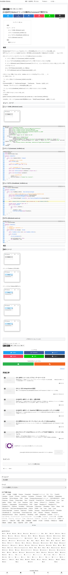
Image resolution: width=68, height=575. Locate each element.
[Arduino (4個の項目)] (20, 534)
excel (62, 498)
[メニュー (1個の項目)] (24, 557)
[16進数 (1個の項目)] (14, 534)
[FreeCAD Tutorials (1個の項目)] (21, 541)
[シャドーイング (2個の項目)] (27, 555)
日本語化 (46, 521)
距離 (30, 522)
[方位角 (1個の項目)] (39, 560)
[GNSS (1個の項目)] (43, 541)
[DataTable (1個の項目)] (49, 536)
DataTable (5, 498)
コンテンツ (15, 22)
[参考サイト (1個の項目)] (5, 560)
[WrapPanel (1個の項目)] (62, 553)
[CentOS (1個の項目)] (52, 534)
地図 (18, 521)
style (49, 508)
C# (4, 8)
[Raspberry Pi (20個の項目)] (62, 543)
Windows (47, 512)
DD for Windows (13, 498)
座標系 (34, 521)
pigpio (36, 504)
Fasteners (5, 500)
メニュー (18, 518)
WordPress (22, 514)
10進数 (9, 494)
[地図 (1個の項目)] (17, 560)
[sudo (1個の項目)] (48, 548)
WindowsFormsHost (7, 514)
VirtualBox (59, 510)
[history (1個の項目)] (4, 543)
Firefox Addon (19, 500)
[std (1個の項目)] (35, 548)
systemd (16, 510)
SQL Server (5, 508)
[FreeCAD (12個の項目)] (5, 541)
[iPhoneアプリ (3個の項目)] (11, 543)
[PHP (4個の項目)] (51, 543)
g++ (58, 500)
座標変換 (28, 521)
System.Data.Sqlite (7, 510)
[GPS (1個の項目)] (48, 541)
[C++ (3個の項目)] (47, 534)
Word (16, 514)
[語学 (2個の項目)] (48, 562)
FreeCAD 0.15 (40, 500)
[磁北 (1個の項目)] (21, 562)
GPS (14, 502)
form (25, 500)
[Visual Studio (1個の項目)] (52, 550)
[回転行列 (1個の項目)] (12, 560)
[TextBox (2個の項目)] (11, 550)
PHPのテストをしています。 (34, 339)
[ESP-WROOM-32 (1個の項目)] (29, 539)
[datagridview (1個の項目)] (42, 536)
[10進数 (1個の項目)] (9, 534)
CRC (44, 496)
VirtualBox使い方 (6, 512)
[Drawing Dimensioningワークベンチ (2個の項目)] (15, 539)
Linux (57, 502)
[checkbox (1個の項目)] (58, 534)
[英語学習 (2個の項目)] (34, 562)
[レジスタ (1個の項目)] (48, 557)
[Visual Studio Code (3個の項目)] (61, 550)
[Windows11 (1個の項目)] (21, 553)
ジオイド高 (52, 516)
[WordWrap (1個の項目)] (51, 553)
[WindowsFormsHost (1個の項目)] (31, 553)
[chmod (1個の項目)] (63, 534)
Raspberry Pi (42, 504)
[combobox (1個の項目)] (17, 536)
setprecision (37, 506)
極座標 (61, 521)
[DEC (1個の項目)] (64, 536)
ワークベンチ (52, 518)
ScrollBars (21, 506)
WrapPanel (42, 514)
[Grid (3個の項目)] (53, 541)
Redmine (14, 506)
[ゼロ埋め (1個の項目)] (5, 557)
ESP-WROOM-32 (54, 498)
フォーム (11, 518)
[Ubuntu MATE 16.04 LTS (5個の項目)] (27, 550)
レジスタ (44, 518)
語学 (26, 522)
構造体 (4, 522)
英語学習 (20, 522)
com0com (24, 496)
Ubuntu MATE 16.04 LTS (47, 510)
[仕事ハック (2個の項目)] (62, 557)
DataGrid (50, 496)
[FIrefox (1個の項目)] (50, 539)
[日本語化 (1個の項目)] (45, 560)
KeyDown (51, 502)
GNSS (9, 502)
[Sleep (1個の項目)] (60, 546)
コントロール (5, 516)
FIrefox (11, 500)
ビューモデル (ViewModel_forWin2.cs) (18, 35)
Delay (26, 498)
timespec (37, 510)
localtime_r (5, 504)
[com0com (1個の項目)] (11, 536)
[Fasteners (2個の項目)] (43, 539)
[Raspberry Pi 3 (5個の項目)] (6, 546)
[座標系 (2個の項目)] (33, 560)
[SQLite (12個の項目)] (4, 548)
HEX (30, 502)
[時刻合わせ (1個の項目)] (51, 560)
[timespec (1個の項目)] (17, 550)
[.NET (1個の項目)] (4, 534)
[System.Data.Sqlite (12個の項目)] (55, 548)
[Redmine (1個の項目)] (21, 546)
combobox (31, 496)
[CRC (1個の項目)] (30, 536)
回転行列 (12, 521)
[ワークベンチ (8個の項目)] (55, 557)
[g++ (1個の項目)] (29, 541)
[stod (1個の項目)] (40, 548)
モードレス (30, 518)
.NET (3, 494)
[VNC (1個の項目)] (4, 553)
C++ (51, 494)
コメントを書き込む (34, 464)
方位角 (40, 521)
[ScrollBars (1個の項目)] (27, 546)
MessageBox (13, 504)
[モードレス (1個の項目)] (35, 557)
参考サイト (5, 521)
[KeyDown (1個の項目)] (18, 543)
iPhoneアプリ (43, 502)
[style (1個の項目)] (44, 548)
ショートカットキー (26, 516)
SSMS (36, 508)
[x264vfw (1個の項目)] (5, 555)
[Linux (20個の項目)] (23, 543)
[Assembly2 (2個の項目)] (26, 534)
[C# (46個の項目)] (43, 534)
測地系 (9, 522)
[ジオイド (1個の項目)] (55, 555)
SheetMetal (46, 506)
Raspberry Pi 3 (52, 504)
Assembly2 (27, 494)
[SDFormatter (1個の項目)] (34, 546)
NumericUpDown (23, 504)
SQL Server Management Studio (18, 508)
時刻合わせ (54, 521)
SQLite (30, 508)
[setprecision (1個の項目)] (42, 546)
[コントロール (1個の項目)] (19, 555)
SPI (62, 506)
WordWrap (30, 514)
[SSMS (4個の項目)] (31, 548)
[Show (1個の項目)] (55, 546)
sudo (54, 508)
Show (53, 506)
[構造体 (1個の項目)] (63, 560)
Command (16, 8)
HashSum (25, 502)
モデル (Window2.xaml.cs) (15, 37)
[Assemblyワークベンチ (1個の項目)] (35, 534)
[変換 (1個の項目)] (22, 560)
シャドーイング (15, 516)
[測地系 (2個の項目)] (8, 562)
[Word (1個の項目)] (38, 553)
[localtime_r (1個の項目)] (29, 543)
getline (4, 502)
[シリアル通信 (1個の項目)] (48, 555)
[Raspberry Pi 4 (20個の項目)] (14, 546)
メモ (23, 518)
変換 (22, 521)
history (36, 502)
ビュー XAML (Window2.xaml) (16, 30)
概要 (8, 25)
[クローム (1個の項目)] (11, 555)
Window (40, 512)
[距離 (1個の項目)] (60, 562)
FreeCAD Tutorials (50, 500)
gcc (62, 500)
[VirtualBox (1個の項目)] (36, 550)
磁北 (14, 522)
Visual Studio (16, 512)
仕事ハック (60, 518)
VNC (35, 512)
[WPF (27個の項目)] (57, 553)
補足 (8, 40)
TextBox (30, 510)
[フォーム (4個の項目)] (17, 557)
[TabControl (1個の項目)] (5, 550)
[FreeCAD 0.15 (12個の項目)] (12, 541)
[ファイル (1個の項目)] (11, 557)
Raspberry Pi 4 (6, 506)
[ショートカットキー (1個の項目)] (38, 555)
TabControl (23, 510)
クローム (56, 514)
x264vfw (49, 514)
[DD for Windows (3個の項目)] (57, 536)
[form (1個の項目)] (63, 539)
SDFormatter (29, 506)
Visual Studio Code (26, 512)
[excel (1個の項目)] (36, 539)
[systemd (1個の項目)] (63, 548)
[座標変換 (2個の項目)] (28, 560)
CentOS (56, 494)
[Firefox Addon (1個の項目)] (57, 539)
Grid (19, 502)
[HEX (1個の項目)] (64, 541)
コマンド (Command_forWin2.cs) (17, 32)
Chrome (16, 496)
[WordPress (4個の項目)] (44, 553)
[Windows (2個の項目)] (15, 553)
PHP (30, 504)
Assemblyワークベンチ (38, 494)
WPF (7, 8)
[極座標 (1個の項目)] (58, 560)
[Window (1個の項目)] (9, 553)
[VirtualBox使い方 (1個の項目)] (44, 550)
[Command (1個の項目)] (24, 536)
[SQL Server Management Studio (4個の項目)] (21, 548)
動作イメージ (11, 42)
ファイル (4, 518)
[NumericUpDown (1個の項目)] (44, 543)
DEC (21, 498)
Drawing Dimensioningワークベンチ (38, 498)
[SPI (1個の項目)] (64, 546)
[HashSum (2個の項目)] (58, 541)
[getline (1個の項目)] (37, 541)
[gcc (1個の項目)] (33, 541)
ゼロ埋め (60, 516)
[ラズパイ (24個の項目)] (42, 557)
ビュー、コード (11, 27)
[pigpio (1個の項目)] (56, 543)
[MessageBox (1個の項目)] (36, 543)
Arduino (20, 494)
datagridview (58, 496)
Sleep (58, 506)
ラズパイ (37, 518)
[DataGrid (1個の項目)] (35, 536)
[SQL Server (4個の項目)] (10, 548)
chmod (11, 496)
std (41, 508)
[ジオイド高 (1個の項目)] (62, 555)
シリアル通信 (37, 516)
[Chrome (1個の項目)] (4, 536)
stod (44, 508)
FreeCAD (31, 500)
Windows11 (54, 512)
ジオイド (45, 516)
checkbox (4, 496)
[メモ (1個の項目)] (29, 557)
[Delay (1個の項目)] (4, 539)
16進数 (14, 494)
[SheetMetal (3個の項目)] (49, 546)
